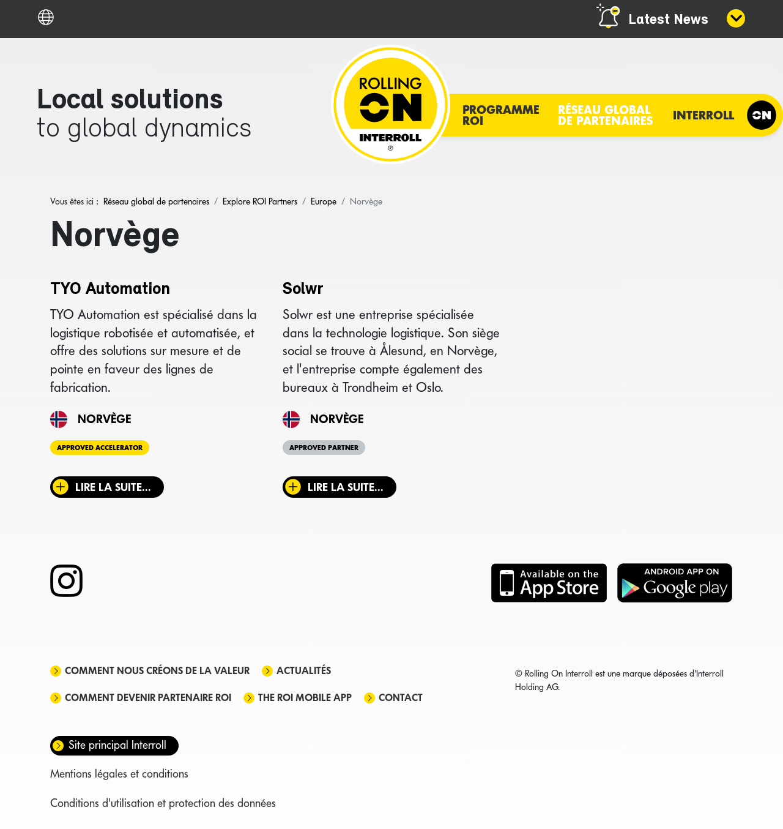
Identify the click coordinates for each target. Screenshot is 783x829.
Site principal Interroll (117, 744)
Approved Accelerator (100, 447)
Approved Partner (323, 447)
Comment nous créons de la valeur (157, 670)
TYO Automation (110, 289)
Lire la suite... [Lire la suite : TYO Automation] (113, 487)
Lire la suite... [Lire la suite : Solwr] (346, 487)
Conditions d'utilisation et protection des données (163, 803)
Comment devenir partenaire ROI (148, 697)
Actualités (303, 670)
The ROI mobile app (305, 697)
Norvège (104, 418)
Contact (401, 697)
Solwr (303, 289)
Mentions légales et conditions (119, 773)
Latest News (668, 20)
